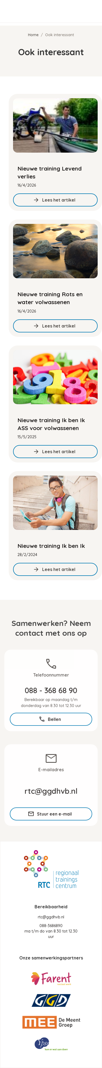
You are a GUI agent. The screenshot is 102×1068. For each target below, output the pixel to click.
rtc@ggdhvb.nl (51, 917)
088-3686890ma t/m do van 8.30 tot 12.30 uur (51, 931)
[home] (36, 11)
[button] (90, 11)
